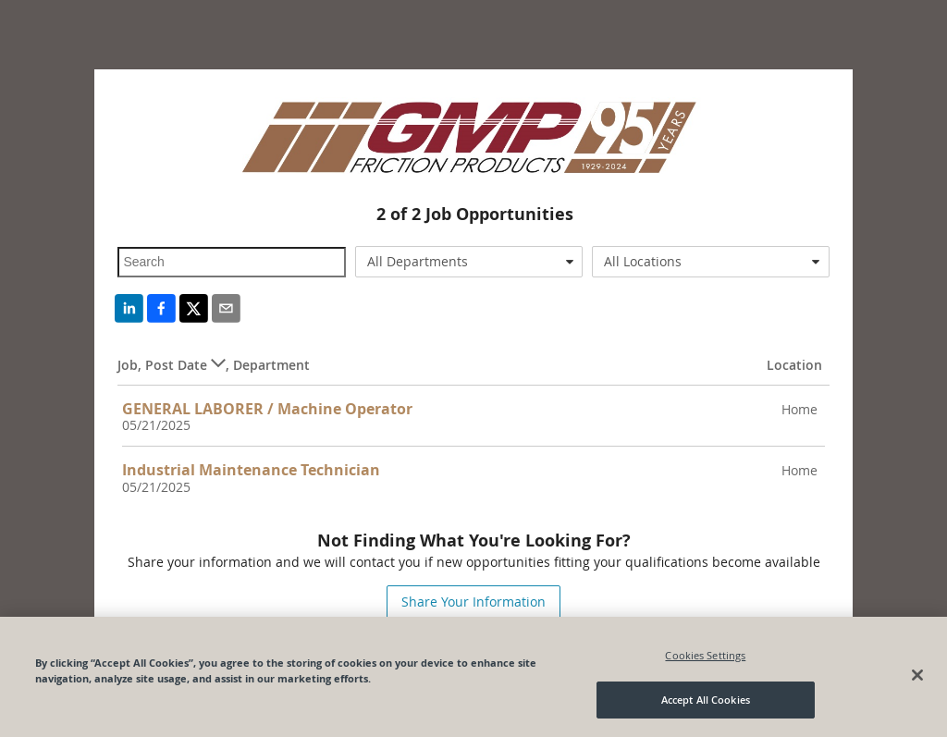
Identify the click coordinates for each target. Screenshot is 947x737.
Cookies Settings (705, 655)
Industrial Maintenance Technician (251, 470)
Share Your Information (473, 601)
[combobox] (469, 261)
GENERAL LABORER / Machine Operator (267, 409)
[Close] (917, 675)
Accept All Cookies (705, 700)
